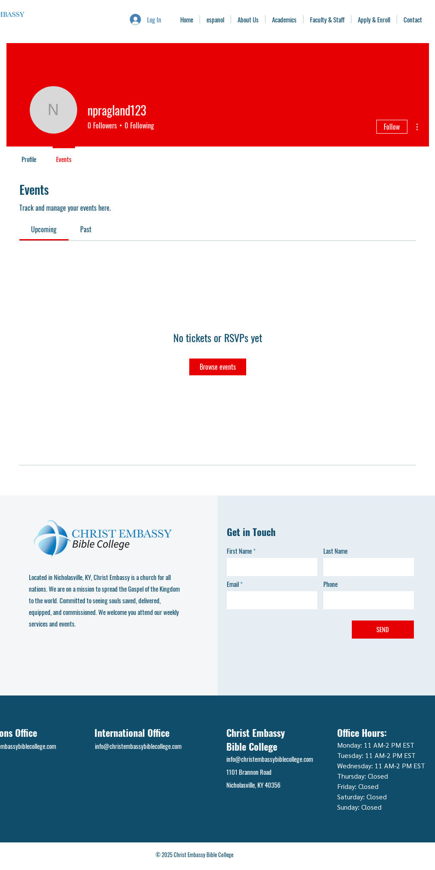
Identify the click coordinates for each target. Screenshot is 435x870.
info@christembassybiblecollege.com (138, 746)
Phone (330, 584)
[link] (43, 229)
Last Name (335, 551)
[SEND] (383, 630)
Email (233, 584)
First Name (239, 551)
